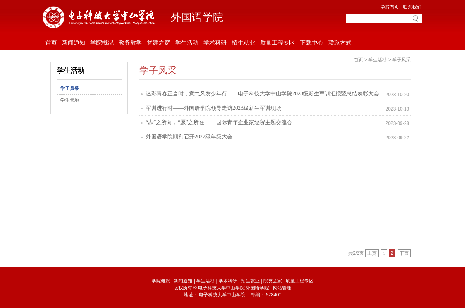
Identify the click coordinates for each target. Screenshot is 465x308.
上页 (372, 253)
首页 (51, 43)
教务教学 (130, 43)
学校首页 (390, 7)
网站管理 (282, 288)
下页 (404, 253)
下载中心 (311, 43)
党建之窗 (158, 43)
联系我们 (412, 7)
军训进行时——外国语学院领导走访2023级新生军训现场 (213, 108)
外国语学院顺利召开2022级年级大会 (189, 137)
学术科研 (215, 43)
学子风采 (69, 88)
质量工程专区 (277, 43)
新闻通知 (73, 43)
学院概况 (102, 43)
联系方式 (339, 43)
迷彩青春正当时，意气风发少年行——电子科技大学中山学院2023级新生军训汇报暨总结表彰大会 (262, 94)
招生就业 (243, 43)
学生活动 (186, 43)
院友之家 (273, 281)
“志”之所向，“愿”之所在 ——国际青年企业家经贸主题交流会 (219, 122)
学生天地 (69, 100)
